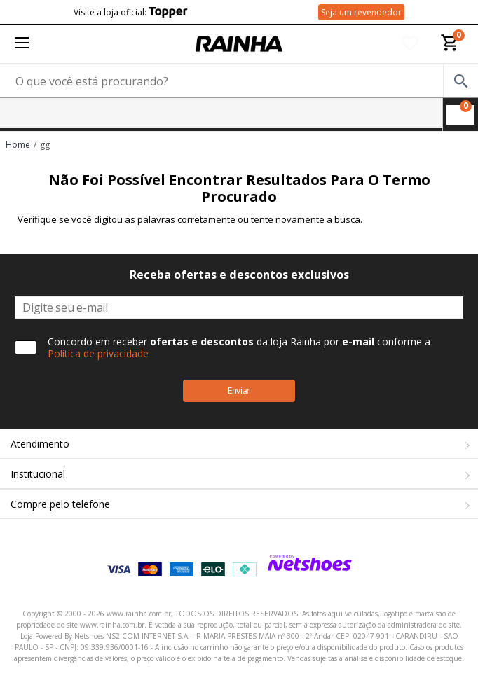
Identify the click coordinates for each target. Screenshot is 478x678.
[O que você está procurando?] (239, 80)
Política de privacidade (98, 353)
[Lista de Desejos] (410, 44)
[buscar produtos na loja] (460, 80)
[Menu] (21, 43)
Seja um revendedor (361, 12)
